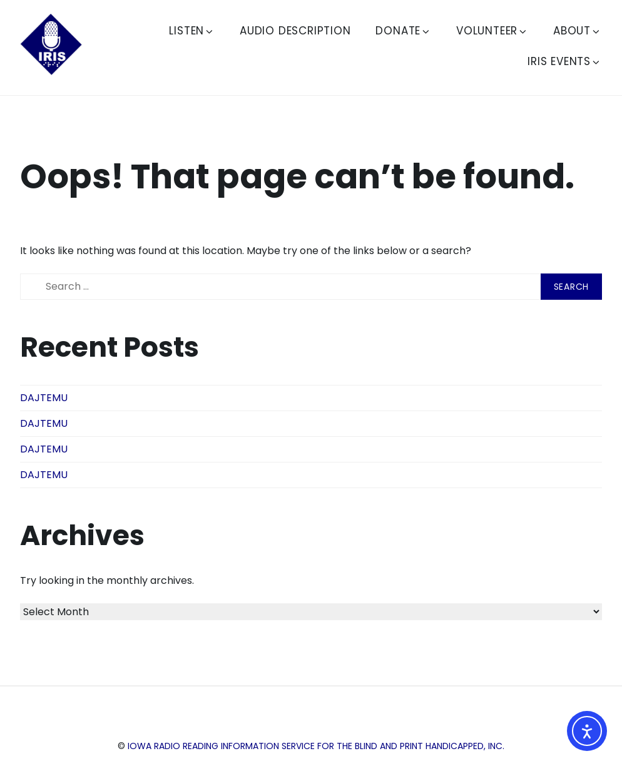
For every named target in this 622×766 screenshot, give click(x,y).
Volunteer (492, 30)
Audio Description (295, 30)
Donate (403, 30)
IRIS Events (564, 61)
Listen (192, 30)
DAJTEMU (44, 398)
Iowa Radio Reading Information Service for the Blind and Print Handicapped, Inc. (316, 746)
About (577, 30)
